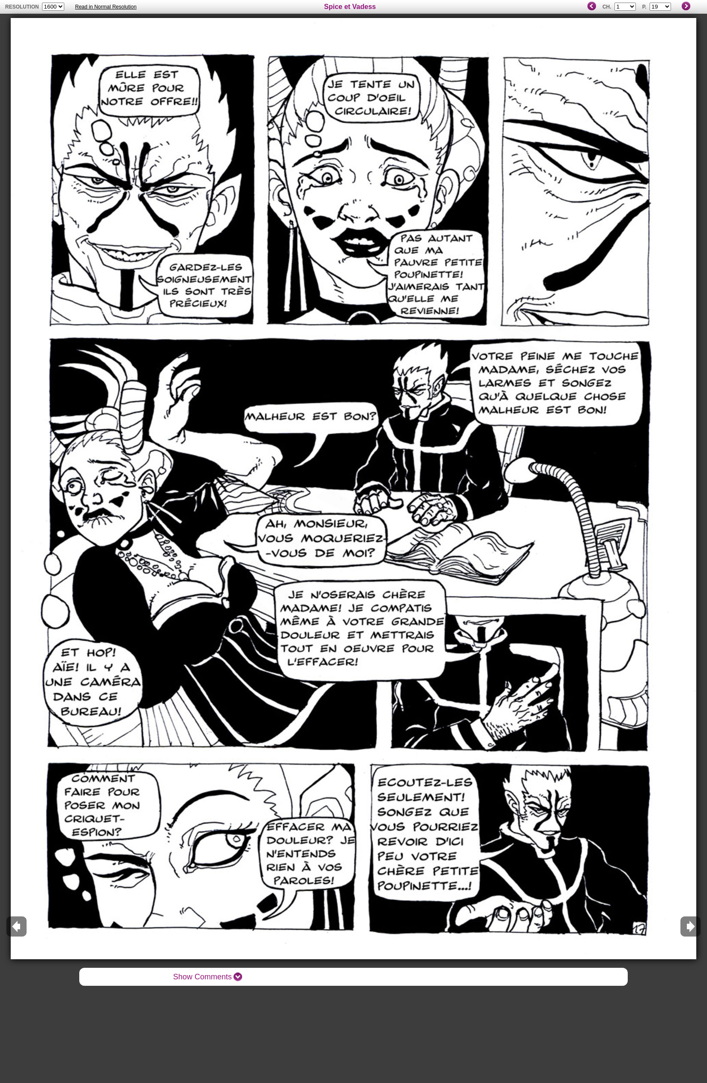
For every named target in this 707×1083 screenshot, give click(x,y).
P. (644, 7)
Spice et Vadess (350, 6)
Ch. (606, 7)
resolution (22, 7)
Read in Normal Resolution (105, 7)
